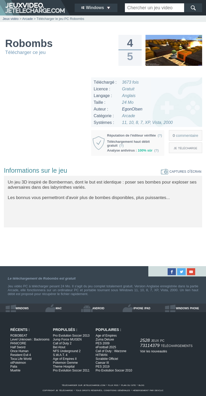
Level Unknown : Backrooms (29, 339)
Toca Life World (20, 359)
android (98, 308)
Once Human (19, 351)
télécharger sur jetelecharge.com (83, 385)
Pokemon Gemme (65, 363)
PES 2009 (102, 343)
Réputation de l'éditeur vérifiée (134, 135)
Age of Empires (106, 335)
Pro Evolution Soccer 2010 (114, 370)
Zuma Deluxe (105, 339)
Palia (13, 366)
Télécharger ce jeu (25, 52)
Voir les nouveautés (153, 351)
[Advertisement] (45, 109)
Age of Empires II (65, 359)
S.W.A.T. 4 (60, 355)
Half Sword (17, 347)
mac (59, 308)
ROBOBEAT (18, 335)
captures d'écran (181, 171)
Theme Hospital (64, 366)
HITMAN (101, 355)
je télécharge (186, 148)
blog (141, 385)
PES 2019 (102, 366)
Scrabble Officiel (107, 359)
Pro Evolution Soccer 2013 (71, 335)
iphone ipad (141, 308)
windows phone (187, 308)
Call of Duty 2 (62, 343)
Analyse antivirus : (133, 150)
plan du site (128, 385)
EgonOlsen (132, 109)
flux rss (113, 385)
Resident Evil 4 (20, 355)
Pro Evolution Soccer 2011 (71, 370)
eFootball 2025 (106, 347)
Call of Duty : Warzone (111, 351)
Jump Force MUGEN (67, 339)
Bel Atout (59, 347)
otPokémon (18, 363)
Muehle (15, 370)
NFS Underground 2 (67, 351)
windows (22, 308)
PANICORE (18, 343)
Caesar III (102, 363)
